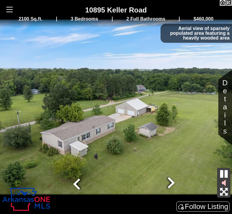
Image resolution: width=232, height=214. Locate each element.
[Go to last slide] (77, 183)
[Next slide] (170, 183)
